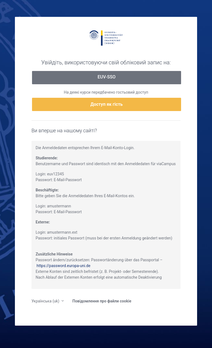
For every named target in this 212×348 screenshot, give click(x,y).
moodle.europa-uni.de (106, 37)
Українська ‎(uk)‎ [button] (45, 301)
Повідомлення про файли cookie (101, 301)
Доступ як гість (107, 104)
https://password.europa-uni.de (63, 265)
